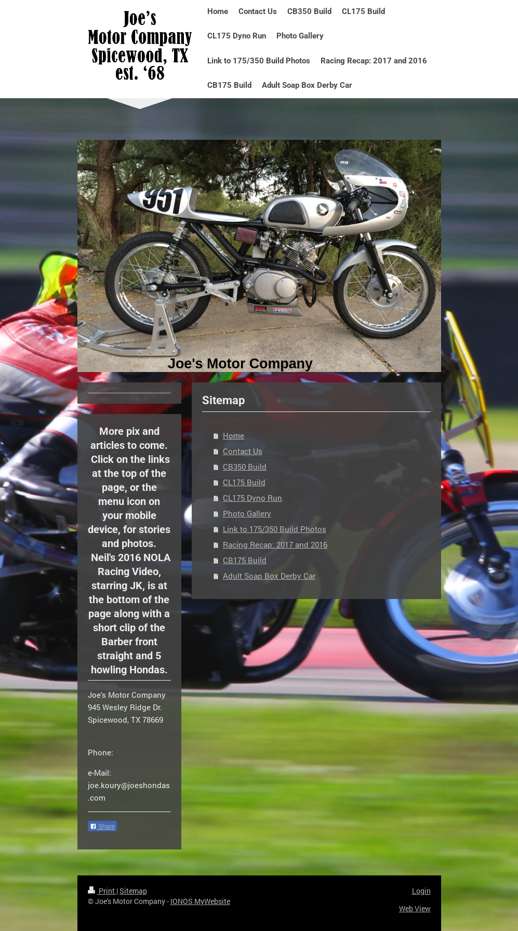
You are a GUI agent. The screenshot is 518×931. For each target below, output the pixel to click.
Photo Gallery (247, 513)
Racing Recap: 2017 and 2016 (275, 544)
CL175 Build (244, 482)
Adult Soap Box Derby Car (269, 575)
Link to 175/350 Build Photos (274, 529)
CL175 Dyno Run (252, 498)
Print (102, 891)
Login (421, 891)
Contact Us (242, 451)
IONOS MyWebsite (200, 901)
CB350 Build (245, 466)
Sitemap (133, 891)
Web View (415, 908)
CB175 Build (245, 560)
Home (233, 435)
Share (102, 826)
